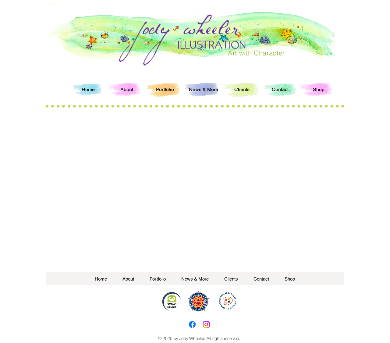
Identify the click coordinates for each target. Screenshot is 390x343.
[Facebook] (192, 324)
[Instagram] (206, 324)
